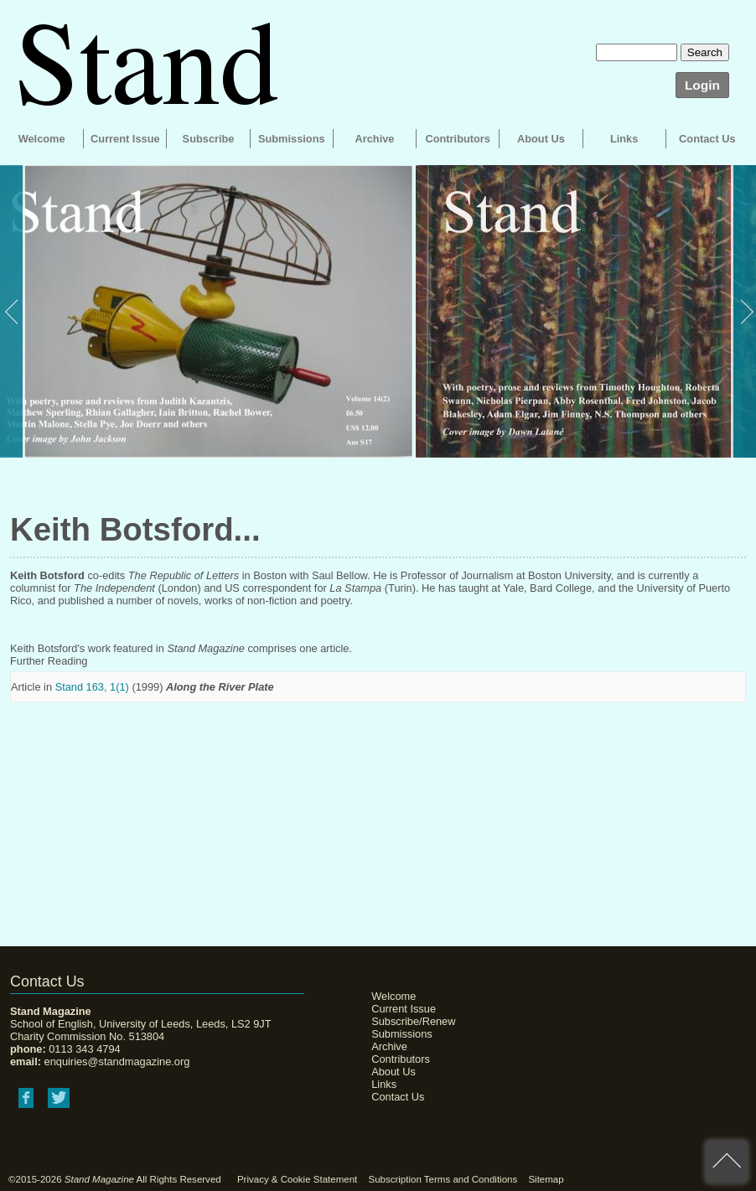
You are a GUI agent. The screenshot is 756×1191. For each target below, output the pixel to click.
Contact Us (707, 138)
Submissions (291, 138)
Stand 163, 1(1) (92, 687)
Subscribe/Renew (413, 1021)
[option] (206, 311)
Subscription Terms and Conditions (442, 1179)
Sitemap (545, 1179)
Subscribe (209, 138)
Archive (375, 138)
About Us (541, 138)
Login (702, 85)
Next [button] (743, 311)
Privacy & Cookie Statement (297, 1179)
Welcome (41, 138)
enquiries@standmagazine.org (117, 1061)
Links (624, 138)
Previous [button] (12, 311)
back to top (727, 1162)
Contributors (457, 138)
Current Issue (125, 138)
